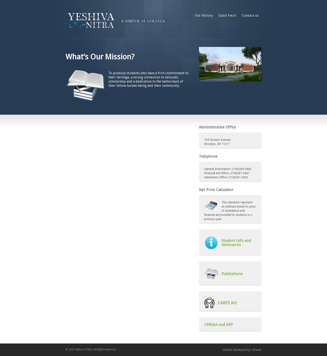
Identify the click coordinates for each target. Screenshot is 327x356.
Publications (223, 274)
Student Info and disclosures (227, 243)
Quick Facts (227, 15)
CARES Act (220, 303)
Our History (204, 15)
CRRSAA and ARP (218, 325)
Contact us (250, 15)
